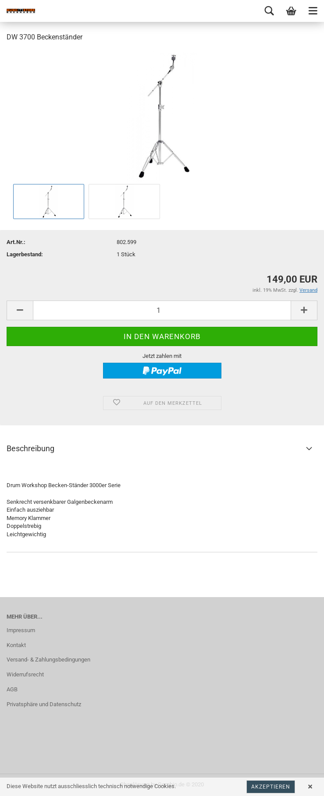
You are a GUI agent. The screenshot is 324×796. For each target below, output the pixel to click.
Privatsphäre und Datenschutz (44, 704)
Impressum (21, 630)
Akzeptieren (270, 787)
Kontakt (16, 645)
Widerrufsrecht (25, 674)
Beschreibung (30, 448)
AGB (12, 689)
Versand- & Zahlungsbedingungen (48, 659)
